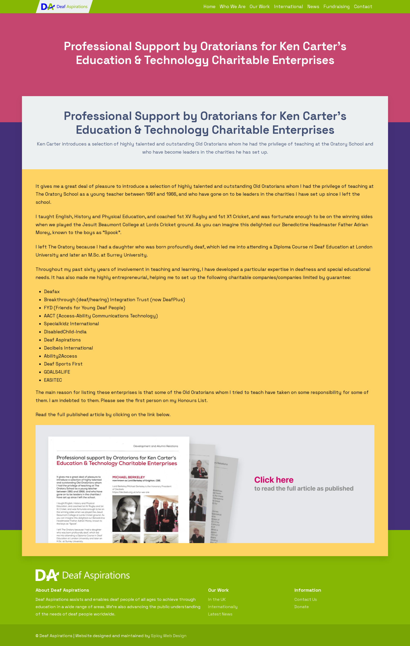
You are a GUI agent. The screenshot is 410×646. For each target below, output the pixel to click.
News (313, 6)
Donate (301, 606)
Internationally (222, 606)
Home (209, 6)
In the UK (217, 599)
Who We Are (233, 6)
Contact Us (305, 599)
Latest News (220, 614)
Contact (363, 6)
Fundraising (336, 6)
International (288, 6)
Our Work (260, 6)
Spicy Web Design (168, 635)
